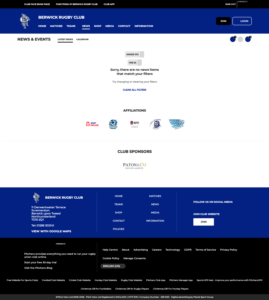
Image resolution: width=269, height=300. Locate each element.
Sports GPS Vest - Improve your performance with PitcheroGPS (229, 280)
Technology (173, 249)
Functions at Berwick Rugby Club (76, 4)
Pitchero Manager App (181, 280)
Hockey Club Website (106, 280)
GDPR (187, 249)
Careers (156, 249)
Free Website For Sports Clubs (22, 280)
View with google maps (51, 231)
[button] (42, 26)
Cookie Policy (111, 258)
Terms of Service (206, 249)
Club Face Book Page (37, 4)
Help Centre (110, 249)
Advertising (140, 249)
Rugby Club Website (131, 280)
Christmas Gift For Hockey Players (170, 288)
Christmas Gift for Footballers (96, 288)
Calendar (82, 39)
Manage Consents (134, 258)
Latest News (65, 39)
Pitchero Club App (155, 280)
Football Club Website (53, 280)
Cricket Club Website (80, 280)
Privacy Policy (228, 249)
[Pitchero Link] (245, 6)
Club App (109, 4)
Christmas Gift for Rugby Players (132, 288)
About (125, 249)
